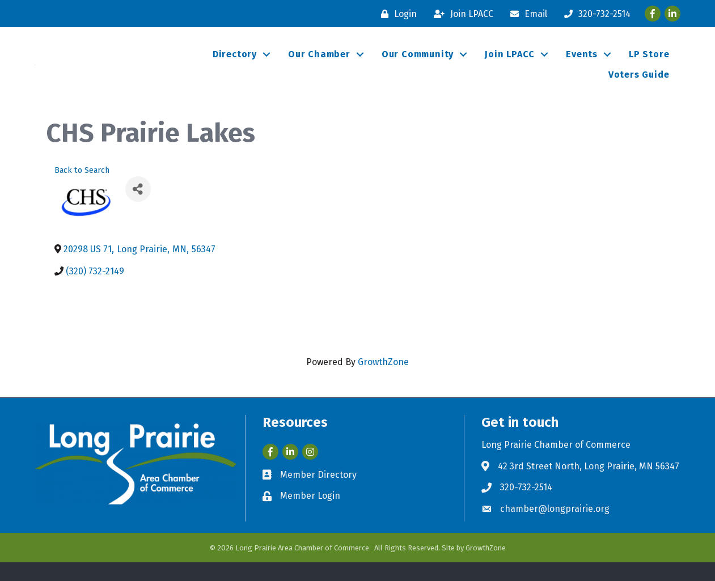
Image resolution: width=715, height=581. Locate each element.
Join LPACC (510, 63)
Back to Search (81, 189)
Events (582, 63)
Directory (235, 63)
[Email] (526, 13)
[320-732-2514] (595, 13)
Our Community (418, 63)
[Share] (138, 208)
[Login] (396, 13)
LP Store (649, 63)
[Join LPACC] (460, 13)
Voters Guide (639, 84)
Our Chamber (319, 63)
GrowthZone (383, 381)
